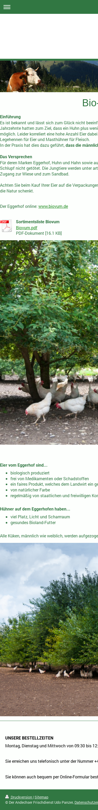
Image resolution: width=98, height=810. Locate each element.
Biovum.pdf (26, 227)
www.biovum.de (53, 206)
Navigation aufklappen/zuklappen (49, 7)
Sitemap (41, 797)
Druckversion (19, 797)
